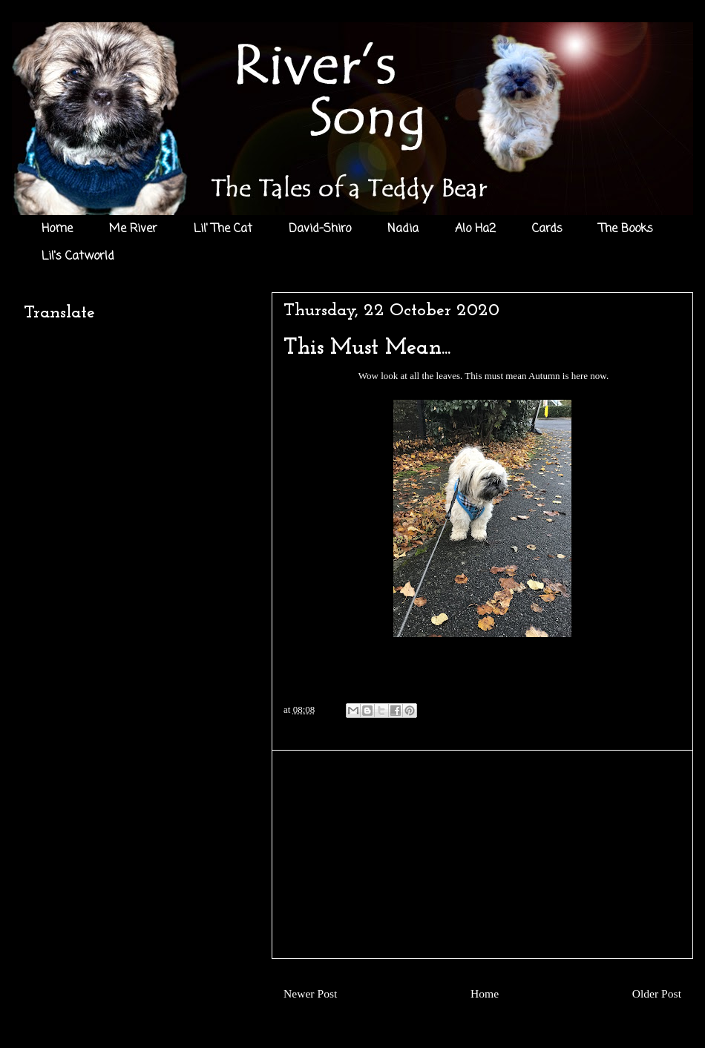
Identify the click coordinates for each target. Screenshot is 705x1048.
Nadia (403, 229)
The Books (626, 229)
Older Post (656, 993)
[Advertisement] (482, 854)
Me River (133, 229)
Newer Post (310, 993)
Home (57, 229)
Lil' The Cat (223, 229)
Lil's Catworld (78, 257)
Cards (547, 229)
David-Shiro (320, 229)
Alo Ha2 (475, 229)
